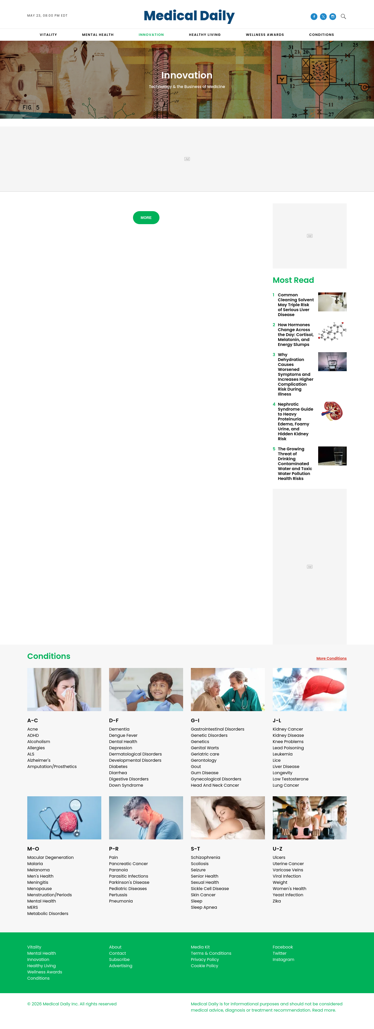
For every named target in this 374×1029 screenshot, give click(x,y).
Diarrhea (118, 773)
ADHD (33, 735)
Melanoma (38, 870)
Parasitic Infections (128, 876)
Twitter (279, 953)
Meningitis (37, 882)
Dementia (119, 729)
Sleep (196, 901)
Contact (117, 953)
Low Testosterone (291, 779)
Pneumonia (121, 901)
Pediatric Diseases (128, 889)
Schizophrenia (205, 857)
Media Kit (200, 947)
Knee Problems (288, 742)
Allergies (36, 748)
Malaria (35, 864)
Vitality (34, 947)
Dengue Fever (123, 735)
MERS (32, 907)
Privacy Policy (205, 960)
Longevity (282, 773)
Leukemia (282, 754)
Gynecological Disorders (216, 779)
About (115, 947)
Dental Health (123, 742)
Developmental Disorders (135, 760)
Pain (113, 857)
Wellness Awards (265, 34)
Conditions (48, 656)
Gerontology (204, 760)
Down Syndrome (126, 785)
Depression (120, 748)
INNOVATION (151, 34)
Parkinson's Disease (129, 882)
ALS (30, 754)
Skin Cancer (203, 895)
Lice (276, 760)
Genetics (200, 742)
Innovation (38, 960)
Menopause (39, 889)
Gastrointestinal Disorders (217, 729)
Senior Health (204, 876)
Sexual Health (205, 882)
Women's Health (289, 889)
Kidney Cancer (288, 729)
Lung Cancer (286, 785)
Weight (280, 882)
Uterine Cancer (288, 864)
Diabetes (118, 767)
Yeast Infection (288, 895)
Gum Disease (204, 773)
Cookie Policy (204, 966)
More (146, 218)
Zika (277, 901)
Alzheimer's (38, 760)
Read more (323, 1010)
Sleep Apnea (204, 907)
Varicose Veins (288, 870)
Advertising (120, 966)
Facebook (283, 947)
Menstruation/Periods (49, 895)
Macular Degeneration (50, 857)
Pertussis (118, 895)
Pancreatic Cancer (128, 864)
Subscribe (119, 960)
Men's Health (40, 876)
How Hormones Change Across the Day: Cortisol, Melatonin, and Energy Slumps (296, 335)
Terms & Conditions (211, 953)
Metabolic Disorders (47, 914)
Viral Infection (287, 876)
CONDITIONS (321, 34)
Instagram (283, 960)
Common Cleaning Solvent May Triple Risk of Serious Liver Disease (296, 305)
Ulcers (279, 857)
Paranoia (118, 870)
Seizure (198, 870)
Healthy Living (41, 966)
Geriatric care (205, 754)
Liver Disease (286, 767)
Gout (196, 767)
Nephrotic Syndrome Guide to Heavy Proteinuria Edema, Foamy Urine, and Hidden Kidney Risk (295, 421)
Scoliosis (200, 864)
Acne (32, 729)
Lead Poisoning (288, 748)
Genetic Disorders (209, 735)
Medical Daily (189, 15)
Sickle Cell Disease (210, 889)
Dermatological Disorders (135, 754)
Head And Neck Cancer (215, 785)
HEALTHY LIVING (205, 34)
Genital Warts (205, 748)
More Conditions (331, 658)
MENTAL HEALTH (98, 34)
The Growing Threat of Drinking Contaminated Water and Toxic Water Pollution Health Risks (295, 464)
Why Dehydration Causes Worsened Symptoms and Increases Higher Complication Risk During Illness (295, 374)
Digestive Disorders (129, 779)
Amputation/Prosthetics (52, 767)
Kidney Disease (288, 735)
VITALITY (48, 34)
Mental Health (41, 901)
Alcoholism (38, 742)
